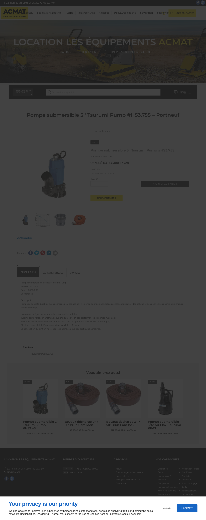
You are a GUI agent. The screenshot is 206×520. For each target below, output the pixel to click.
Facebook (135, 514)
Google (124, 514)
